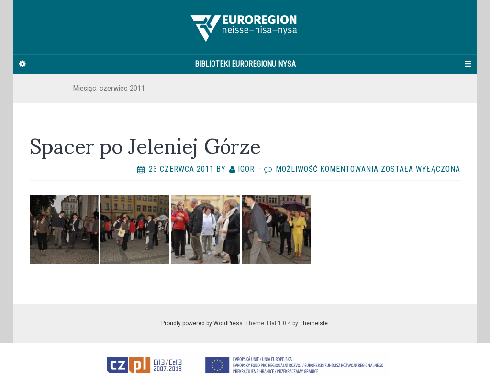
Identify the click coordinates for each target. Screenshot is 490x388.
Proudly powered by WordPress (202, 323)
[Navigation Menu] (467, 64)
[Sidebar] (22, 64)
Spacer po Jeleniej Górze (145, 144)
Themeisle (314, 323)
